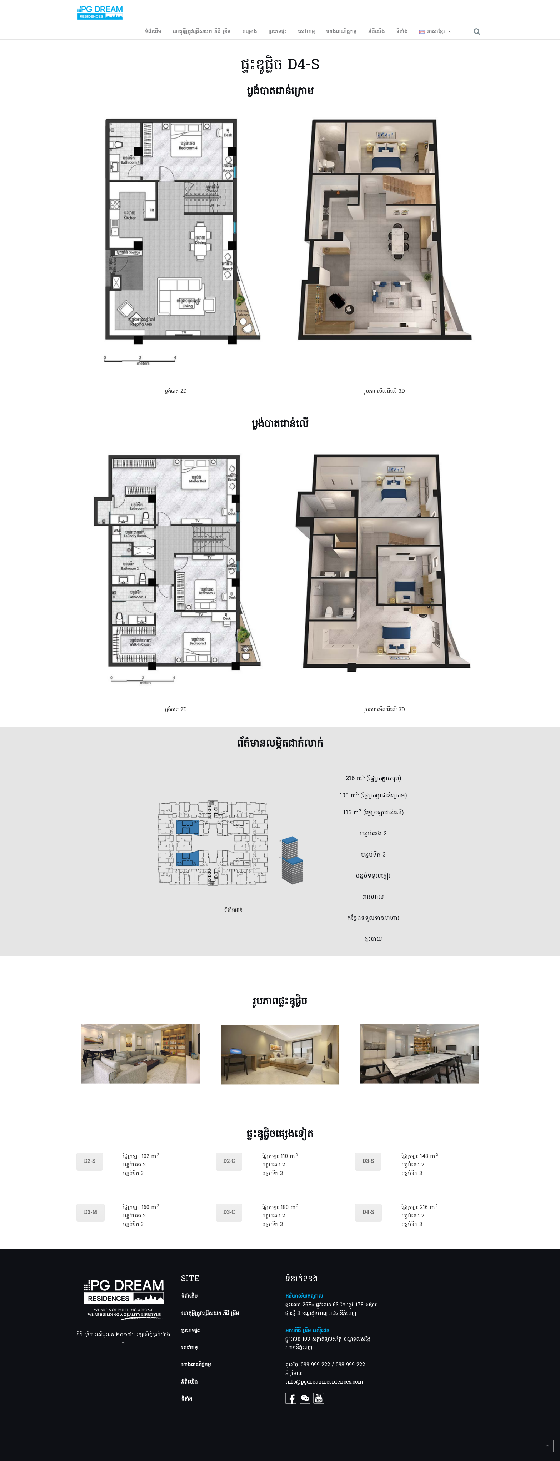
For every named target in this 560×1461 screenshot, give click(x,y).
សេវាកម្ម (306, 32)
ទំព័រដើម (153, 32)
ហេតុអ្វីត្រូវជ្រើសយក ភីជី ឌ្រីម (210, 1313)
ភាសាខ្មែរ (432, 32)
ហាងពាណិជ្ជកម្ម (196, 1365)
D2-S (89, 1161)
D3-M (90, 1212)
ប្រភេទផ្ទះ (278, 32)
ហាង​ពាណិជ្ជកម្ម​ (341, 32)
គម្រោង (249, 32)
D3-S (368, 1161)
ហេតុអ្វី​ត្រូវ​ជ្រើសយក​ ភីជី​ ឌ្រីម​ (202, 32)
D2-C (229, 1161)
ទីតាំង (402, 32)
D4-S (368, 1212)
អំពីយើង (376, 32)
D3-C (229, 1212)
